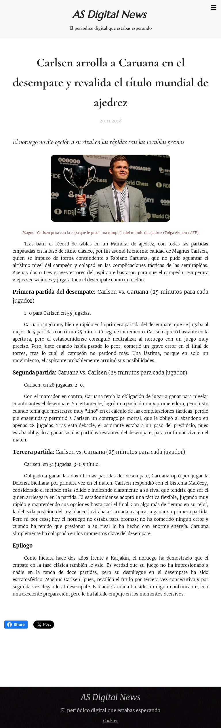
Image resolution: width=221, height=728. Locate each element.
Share (16, 624)
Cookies (110, 720)
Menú (213, 7)
